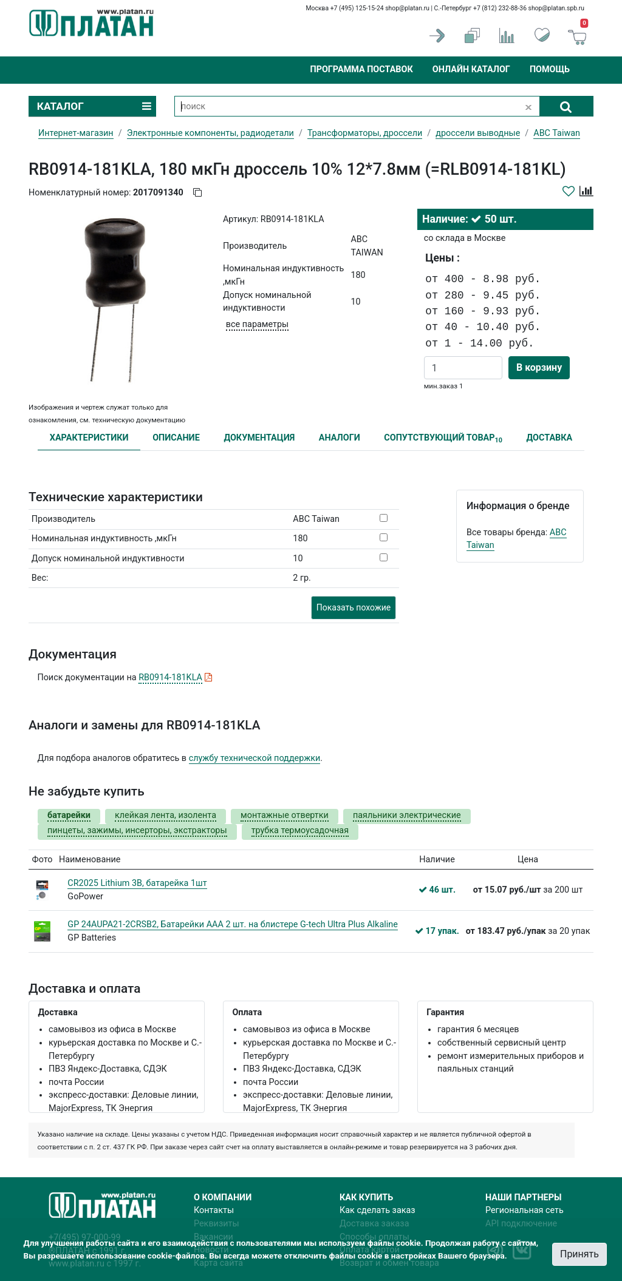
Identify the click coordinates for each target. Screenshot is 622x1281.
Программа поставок (361, 69)
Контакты (214, 1210)
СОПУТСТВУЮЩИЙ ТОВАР (443, 438)
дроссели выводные (478, 133)
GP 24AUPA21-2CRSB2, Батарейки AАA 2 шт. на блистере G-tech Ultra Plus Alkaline (232, 924)
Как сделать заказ (377, 1210)
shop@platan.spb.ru (556, 8)
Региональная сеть (524, 1210)
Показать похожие (353, 607)
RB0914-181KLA (170, 677)
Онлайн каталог (471, 69)
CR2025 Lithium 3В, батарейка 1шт (137, 883)
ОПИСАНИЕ (176, 438)
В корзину (539, 367)
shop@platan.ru (407, 8)
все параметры (257, 324)
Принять (579, 1254)
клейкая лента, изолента (165, 815)
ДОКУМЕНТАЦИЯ (259, 438)
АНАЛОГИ (339, 438)
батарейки (69, 815)
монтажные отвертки (285, 815)
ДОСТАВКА (550, 438)
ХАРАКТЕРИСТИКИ (89, 438)
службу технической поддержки (255, 758)
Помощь (550, 69)
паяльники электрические (407, 815)
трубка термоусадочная (300, 830)
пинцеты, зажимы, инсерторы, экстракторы (137, 830)
